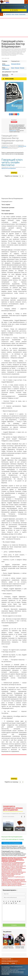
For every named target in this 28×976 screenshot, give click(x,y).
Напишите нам (12, 130)
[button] (4, 901)
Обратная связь (5, 963)
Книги (12, 67)
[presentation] (4, 901)
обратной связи (5, 973)
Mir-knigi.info (8, 2)
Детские (17, 67)
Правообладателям (6, 958)
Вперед (14, 173)
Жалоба (14, 121)
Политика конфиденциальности (9, 961)
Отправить (14, 925)
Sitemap (13, 963)
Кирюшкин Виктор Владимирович (8, 168)
